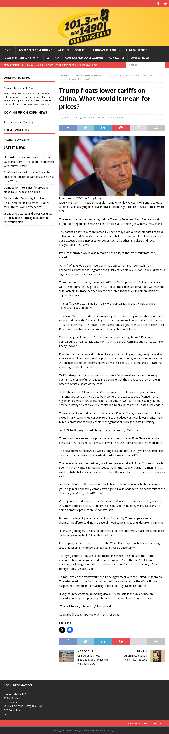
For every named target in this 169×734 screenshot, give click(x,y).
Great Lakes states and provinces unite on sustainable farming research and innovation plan (28, 217)
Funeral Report (136, 49)
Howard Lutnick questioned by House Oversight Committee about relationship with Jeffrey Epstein (29, 161)
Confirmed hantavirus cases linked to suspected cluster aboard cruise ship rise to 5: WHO (29, 176)
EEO (6, 714)
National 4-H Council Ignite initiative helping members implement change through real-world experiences (26, 202)
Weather (63, 49)
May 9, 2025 (71, 117)
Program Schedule (105, 49)
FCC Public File (12, 710)
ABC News (89, 117)
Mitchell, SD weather (17, 139)
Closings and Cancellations (84, 57)
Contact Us (116, 57)
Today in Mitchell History (20, 57)
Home (6, 49)
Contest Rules (140, 57)
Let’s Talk (52, 57)
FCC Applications (137, 722)
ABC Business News (112, 117)
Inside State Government (35, 49)
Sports (79, 49)
